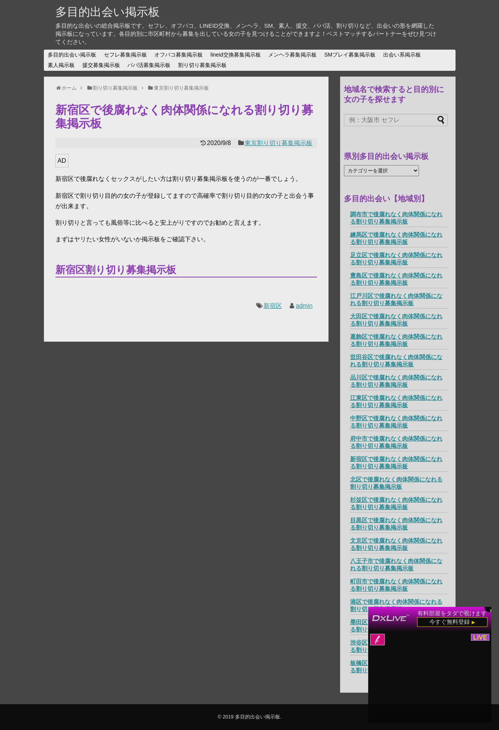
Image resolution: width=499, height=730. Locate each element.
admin (304, 305)
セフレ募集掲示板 (125, 55)
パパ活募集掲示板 (148, 65)
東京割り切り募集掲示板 (278, 143)
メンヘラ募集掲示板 (292, 55)
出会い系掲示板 (402, 55)
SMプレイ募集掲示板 (350, 55)
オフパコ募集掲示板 (178, 55)
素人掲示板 (61, 65)
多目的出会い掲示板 (107, 11)
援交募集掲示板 (101, 65)
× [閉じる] (491, 610)
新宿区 (273, 305)
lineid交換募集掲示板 (235, 55)
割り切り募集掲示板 (202, 65)
